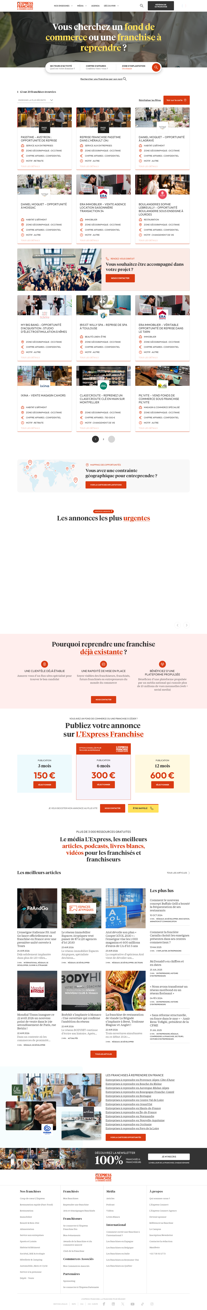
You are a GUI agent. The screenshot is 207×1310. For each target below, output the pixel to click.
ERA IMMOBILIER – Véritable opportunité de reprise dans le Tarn (161, 328)
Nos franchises (70, 1199)
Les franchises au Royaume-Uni (122, 1260)
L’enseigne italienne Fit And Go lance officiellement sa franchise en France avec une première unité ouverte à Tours (36, 939)
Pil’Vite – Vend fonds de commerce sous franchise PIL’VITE (159, 399)
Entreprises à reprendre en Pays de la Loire (132, 1128)
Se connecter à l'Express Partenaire (81, 1287)
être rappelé (143, 808)
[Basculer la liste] (51, 100)
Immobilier (26, 1217)
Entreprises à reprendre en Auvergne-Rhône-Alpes (137, 1088)
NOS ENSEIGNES (61, 6)
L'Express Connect (159, 1205)
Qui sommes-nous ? (160, 1199)
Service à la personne (31, 1272)
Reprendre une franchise (76, 1205)
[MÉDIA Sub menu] (86, 6)
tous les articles (178, 873)
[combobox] (33, 100)
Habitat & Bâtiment (30, 1248)
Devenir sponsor (158, 1217)
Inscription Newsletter (161, 1235)
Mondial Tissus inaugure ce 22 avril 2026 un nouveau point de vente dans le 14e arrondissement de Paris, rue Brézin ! (36, 1022)
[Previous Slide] (177, 625)
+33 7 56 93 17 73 (158, 1254)
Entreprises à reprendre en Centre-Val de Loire (135, 1100)
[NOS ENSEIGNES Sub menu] (72, 6)
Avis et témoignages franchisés (79, 1211)
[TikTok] (142, 1304)
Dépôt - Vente (27, 1278)
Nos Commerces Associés (76, 1266)
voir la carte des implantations (106, 485)
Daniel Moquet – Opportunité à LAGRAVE (162, 138)
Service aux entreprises (32, 1235)
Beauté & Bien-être (29, 1223)
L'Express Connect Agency (163, 1211)
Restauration (26, 1211)
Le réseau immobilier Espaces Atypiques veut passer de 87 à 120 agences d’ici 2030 (79, 937)
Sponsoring (69, 1281)
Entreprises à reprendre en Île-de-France (131, 1112)
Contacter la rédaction (161, 1242)
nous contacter (120, 278)
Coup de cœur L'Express (32, 1199)
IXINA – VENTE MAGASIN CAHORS (43, 395)
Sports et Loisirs (28, 1242)
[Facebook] (104, 1304)
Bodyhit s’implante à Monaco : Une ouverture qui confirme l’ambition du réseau (81, 1018)
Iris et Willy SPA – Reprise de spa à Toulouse (103, 326)
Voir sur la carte (176, 100)
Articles (110, 1199)
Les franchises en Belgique (120, 1248)
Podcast (110, 1205)
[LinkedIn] (113, 1304)
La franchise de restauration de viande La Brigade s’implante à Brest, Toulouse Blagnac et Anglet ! (125, 1020)
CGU (81, 1304)
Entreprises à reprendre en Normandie (130, 1116)
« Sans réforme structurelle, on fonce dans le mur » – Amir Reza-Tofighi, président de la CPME (170, 1020)
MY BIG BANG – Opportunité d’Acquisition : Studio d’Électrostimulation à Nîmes (44, 328)
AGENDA (95, 5)
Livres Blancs (113, 1217)
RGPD (74, 1304)
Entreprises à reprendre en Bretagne (128, 1096)
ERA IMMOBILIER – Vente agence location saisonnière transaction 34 (103, 207)
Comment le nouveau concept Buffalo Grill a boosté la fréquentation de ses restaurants (170, 905)
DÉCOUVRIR (110, 6)
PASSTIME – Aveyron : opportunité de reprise (39, 138)
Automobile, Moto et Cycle (34, 1266)
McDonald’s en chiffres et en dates (167, 963)
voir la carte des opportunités (125, 1137)
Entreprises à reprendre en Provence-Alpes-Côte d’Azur (140, 1080)
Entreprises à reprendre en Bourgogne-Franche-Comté (140, 1092)
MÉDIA (80, 6)
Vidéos (110, 1211)
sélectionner (44, 785)
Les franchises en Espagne (119, 1242)
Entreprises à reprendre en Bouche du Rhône (134, 1084)
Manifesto (155, 1248)
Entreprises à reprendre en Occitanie (129, 1124)
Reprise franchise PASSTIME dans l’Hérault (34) (100, 138)
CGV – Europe (93, 1304)
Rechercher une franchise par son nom (103, 79)
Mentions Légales (60, 1304)
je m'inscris (169, 1156)
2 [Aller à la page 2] (103, 439)
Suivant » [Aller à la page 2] (111, 439)
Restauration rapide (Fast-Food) (36, 1205)
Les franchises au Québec (119, 1266)
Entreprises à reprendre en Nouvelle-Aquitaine (135, 1120)
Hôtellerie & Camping (31, 1260)
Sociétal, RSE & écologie (32, 1254)
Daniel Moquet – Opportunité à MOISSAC (44, 205)
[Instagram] (152, 1304)
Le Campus (155, 1229)
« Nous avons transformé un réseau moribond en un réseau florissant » (169, 990)
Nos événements (71, 1236)
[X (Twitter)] (122, 1304)
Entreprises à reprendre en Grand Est (129, 1104)
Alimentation (27, 1229)
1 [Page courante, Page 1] (95, 439)
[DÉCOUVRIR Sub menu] (118, 6)
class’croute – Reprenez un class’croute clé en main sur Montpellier (102, 399)
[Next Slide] (186, 625)
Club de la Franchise (73, 1251)
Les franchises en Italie (118, 1254)
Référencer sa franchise (161, 6)
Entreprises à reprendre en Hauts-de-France (133, 1108)
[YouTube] (132, 1304)
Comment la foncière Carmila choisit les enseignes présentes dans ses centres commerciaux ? (169, 937)
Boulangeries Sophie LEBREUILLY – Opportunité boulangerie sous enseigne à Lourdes (161, 209)
